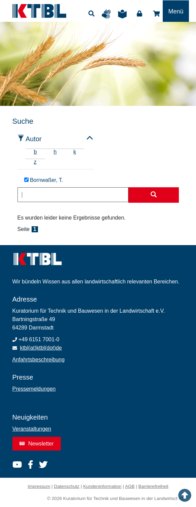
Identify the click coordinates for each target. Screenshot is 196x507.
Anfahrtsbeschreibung (38, 359)
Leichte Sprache (124, 14)
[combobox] (72, 194)
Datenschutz (67, 486)
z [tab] (35, 162)
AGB (130, 486)
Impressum (39, 486)
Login (139, 13)
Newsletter (36, 443)
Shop (156, 13)
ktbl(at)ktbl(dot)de (41, 348)
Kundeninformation (102, 486)
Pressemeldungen (34, 389)
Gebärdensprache (108, 14)
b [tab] (35, 152)
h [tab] (54, 152)
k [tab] (74, 152)
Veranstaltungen (31, 429)
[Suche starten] (153, 195)
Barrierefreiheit (153, 486)
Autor (34, 139)
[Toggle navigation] (176, 11)
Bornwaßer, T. (43, 180)
